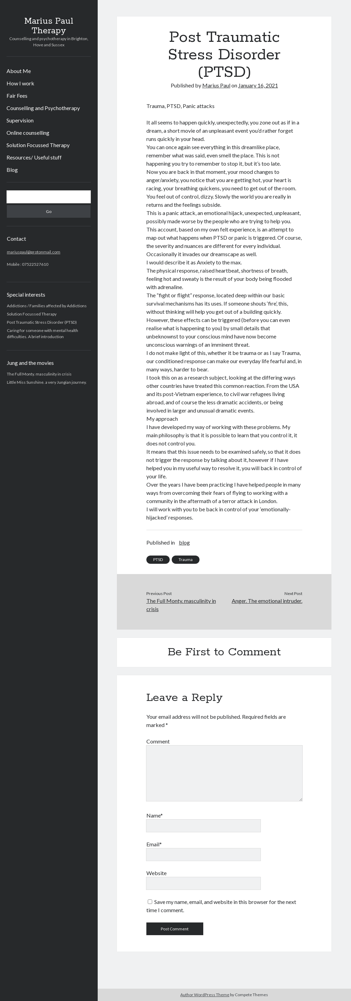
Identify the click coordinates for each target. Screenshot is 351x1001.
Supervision (20, 120)
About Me (19, 71)
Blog (12, 169)
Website (156, 873)
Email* (154, 844)
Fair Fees (17, 95)
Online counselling (28, 132)
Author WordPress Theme (204, 994)
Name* (154, 815)
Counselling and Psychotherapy (43, 108)
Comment (158, 741)
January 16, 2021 (258, 85)
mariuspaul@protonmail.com (33, 251)
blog (184, 542)
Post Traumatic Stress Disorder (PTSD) (42, 322)
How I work (20, 83)
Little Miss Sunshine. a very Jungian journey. (47, 382)
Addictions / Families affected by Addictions (47, 305)
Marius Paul (216, 85)
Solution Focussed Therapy (38, 145)
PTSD (158, 559)
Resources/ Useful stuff (34, 157)
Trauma (186, 559)
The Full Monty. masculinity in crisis (39, 374)
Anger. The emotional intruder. (267, 600)
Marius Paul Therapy (48, 26)
